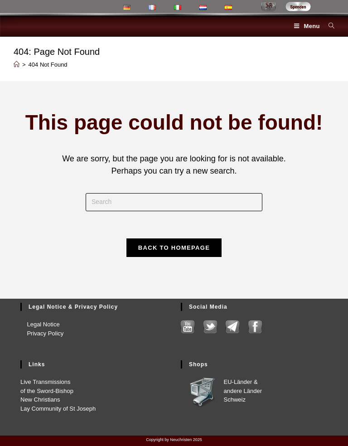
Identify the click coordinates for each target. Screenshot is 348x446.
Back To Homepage (174, 248)
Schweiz (235, 399)
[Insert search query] (174, 202)
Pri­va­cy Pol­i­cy (41, 333)
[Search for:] (328, 26)
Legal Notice (40, 324)
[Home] (16, 64)
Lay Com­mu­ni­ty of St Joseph (58, 408)
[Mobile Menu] (307, 26)
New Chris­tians (40, 399)
